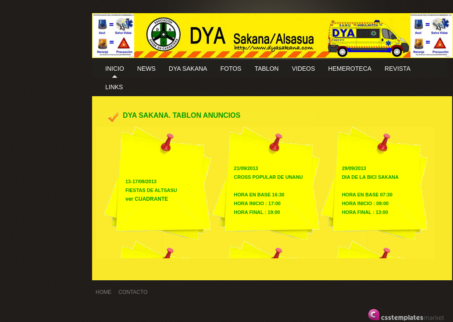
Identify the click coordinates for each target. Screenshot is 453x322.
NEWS (146, 68)
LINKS (114, 86)
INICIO (114, 68)
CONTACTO (132, 292)
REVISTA (397, 68)
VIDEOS (303, 68)
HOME (103, 292)
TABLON (266, 68)
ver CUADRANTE (146, 199)
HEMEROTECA (349, 68)
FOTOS (230, 68)
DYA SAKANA (188, 68)
